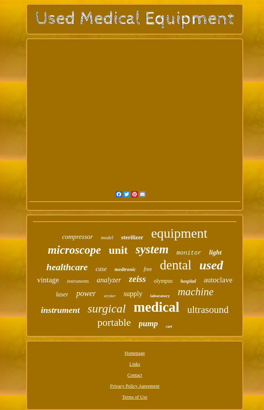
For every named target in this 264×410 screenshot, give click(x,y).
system (152, 249)
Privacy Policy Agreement (135, 386)
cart (169, 326)
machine (195, 292)
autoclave (218, 280)
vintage (48, 280)
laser (62, 294)
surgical (106, 308)
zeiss (137, 279)
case (101, 269)
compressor (77, 236)
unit (118, 250)
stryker (110, 295)
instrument (60, 310)
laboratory (160, 295)
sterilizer (132, 237)
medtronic (125, 269)
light (215, 252)
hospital (188, 281)
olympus (163, 281)
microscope (74, 250)
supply (133, 294)
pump (148, 323)
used (211, 265)
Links (134, 364)
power (86, 293)
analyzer (109, 280)
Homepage (135, 353)
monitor (189, 253)
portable (114, 322)
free (148, 269)
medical (157, 307)
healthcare (66, 267)
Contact (134, 375)
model (107, 237)
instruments (78, 281)
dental (176, 265)
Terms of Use (134, 397)
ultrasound (208, 309)
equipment (179, 233)
